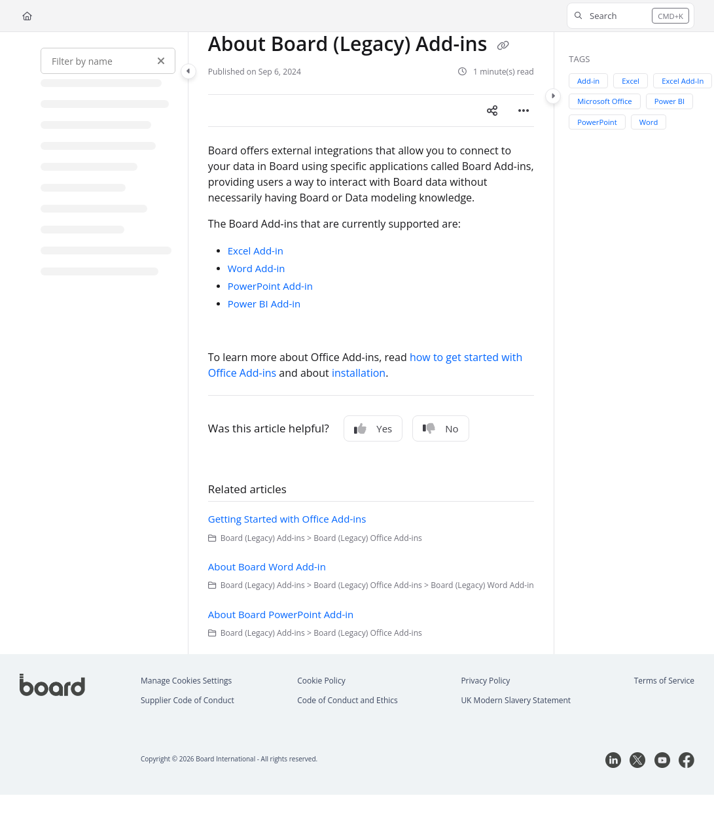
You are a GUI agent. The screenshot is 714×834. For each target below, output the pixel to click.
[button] (630, 16)
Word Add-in (256, 268)
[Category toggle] (188, 71)
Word (648, 122)
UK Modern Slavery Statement (516, 700)
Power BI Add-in (264, 303)
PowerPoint (596, 122)
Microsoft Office (604, 101)
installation (358, 373)
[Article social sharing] (492, 110)
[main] (371, 343)
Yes (373, 428)
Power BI (669, 101)
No (440, 428)
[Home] (27, 15)
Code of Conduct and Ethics (347, 700)
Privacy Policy (485, 680)
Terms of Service (664, 680)
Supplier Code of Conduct (187, 700)
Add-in (588, 81)
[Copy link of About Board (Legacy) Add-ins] (502, 45)
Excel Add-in (255, 250)
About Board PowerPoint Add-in (281, 614)
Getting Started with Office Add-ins (287, 518)
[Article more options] (523, 110)
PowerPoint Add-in (270, 285)
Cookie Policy (321, 680)
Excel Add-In (683, 81)
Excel (631, 81)
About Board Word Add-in (267, 566)
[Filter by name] (108, 61)
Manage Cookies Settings (186, 680)
